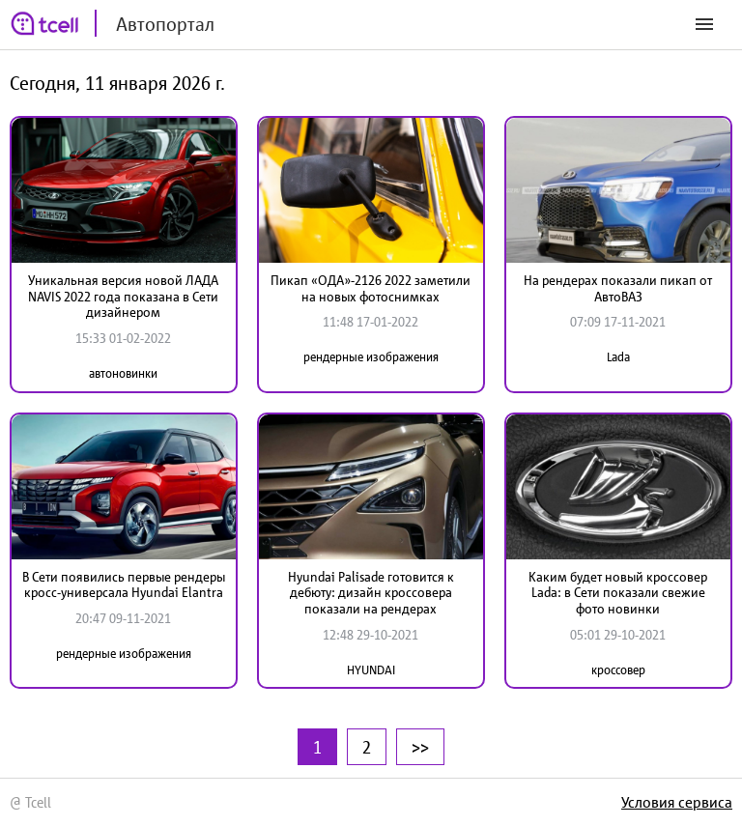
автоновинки (123, 373)
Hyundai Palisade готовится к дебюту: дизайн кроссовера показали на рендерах (371, 593)
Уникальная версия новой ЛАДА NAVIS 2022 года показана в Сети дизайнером (123, 296)
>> (420, 746)
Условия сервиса (676, 802)
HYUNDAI (371, 670)
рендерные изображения (371, 357)
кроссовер (618, 670)
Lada (618, 357)
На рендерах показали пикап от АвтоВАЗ (618, 288)
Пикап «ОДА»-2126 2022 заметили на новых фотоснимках (371, 288)
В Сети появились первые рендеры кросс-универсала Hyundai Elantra (123, 585)
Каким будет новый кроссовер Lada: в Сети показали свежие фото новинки (617, 593)
